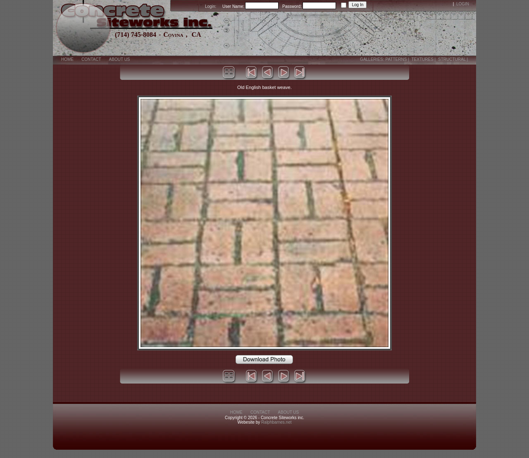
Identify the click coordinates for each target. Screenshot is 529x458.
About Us (119, 59)
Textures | (424, 59)
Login (462, 4)
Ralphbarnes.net (276, 422)
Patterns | (397, 59)
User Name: (233, 6)
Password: (292, 6)
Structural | (453, 59)
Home (67, 59)
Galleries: (372, 59)
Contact (91, 59)
